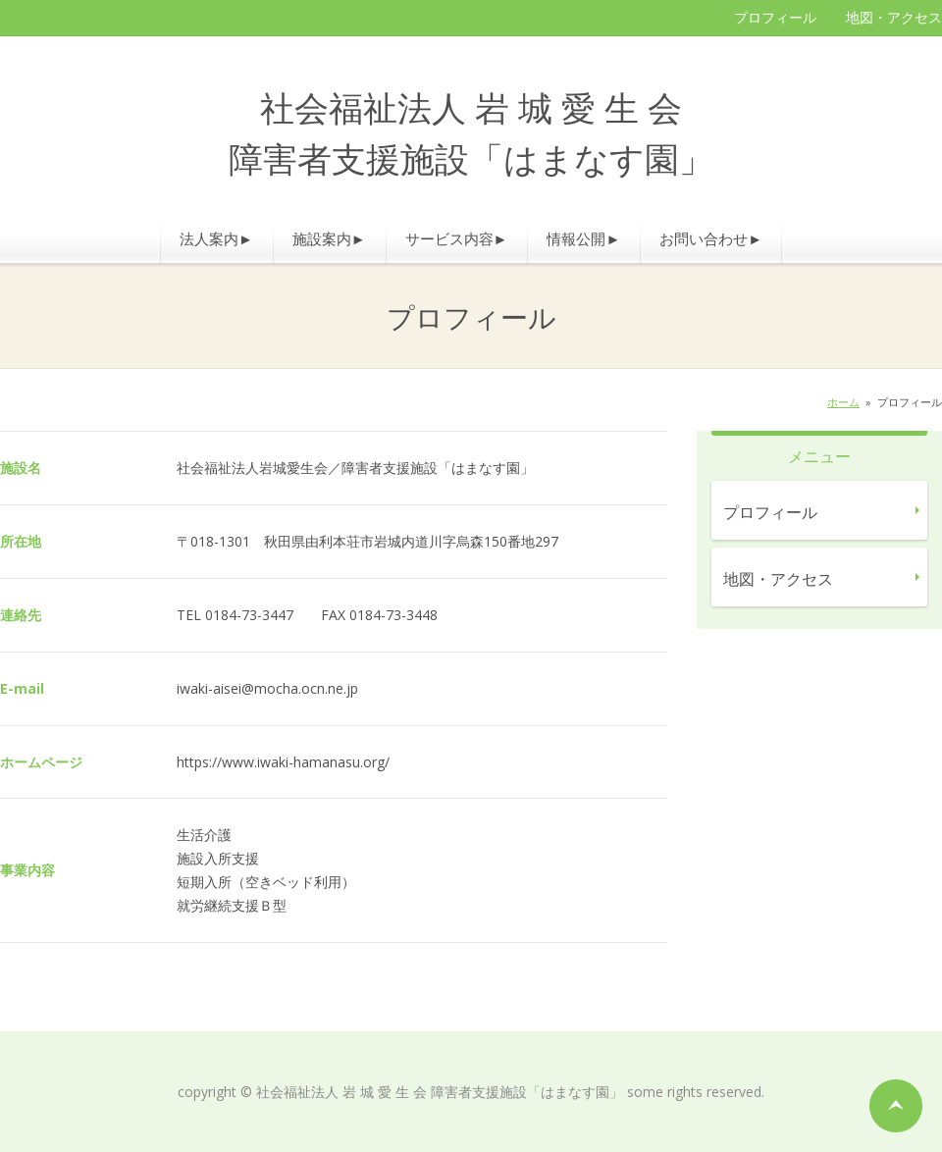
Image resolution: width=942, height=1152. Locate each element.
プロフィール (775, 17)
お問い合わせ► (710, 238)
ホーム (843, 401)
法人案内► (216, 238)
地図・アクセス (894, 17)
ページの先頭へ (895, 1105)
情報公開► (583, 238)
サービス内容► (456, 238)
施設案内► (329, 238)
